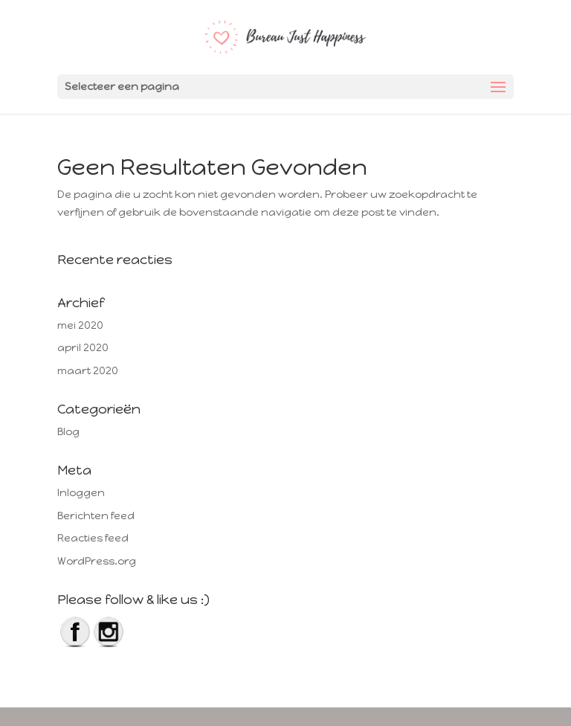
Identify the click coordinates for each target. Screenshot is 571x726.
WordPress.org (96, 561)
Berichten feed (96, 516)
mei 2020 (80, 325)
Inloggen (81, 492)
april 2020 (83, 347)
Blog (68, 431)
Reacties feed (93, 538)
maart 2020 (87, 370)
